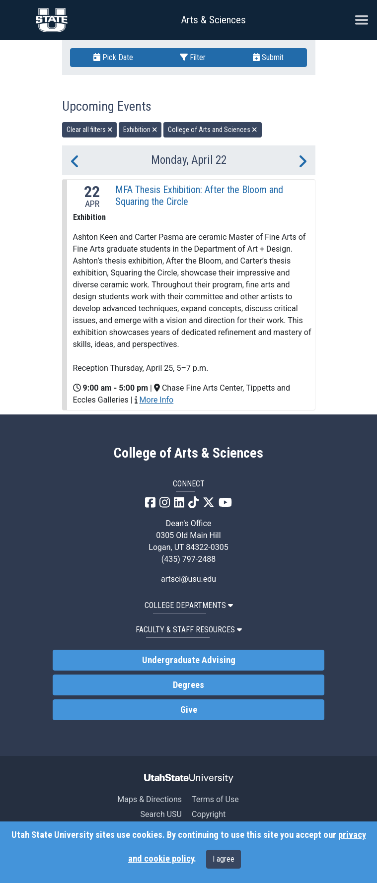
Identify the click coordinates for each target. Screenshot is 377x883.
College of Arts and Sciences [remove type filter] (212, 130)
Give (188, 709)
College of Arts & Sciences (188, 453)
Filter (193, 57)
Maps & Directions (149, 799)
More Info (157, 400)
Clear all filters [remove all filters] (90, 130)
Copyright (209, 814)
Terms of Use (215, 799)
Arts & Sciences (213, 20)
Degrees (188, 684)
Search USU (161, 814)
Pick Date (113, 57)
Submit (268, 57)
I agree (223, 859)
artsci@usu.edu (188, 579)
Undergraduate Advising (188, 660)
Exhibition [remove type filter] (140, 130)
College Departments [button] (189, 605)
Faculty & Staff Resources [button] (189, 629)
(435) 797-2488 (188, 559)
